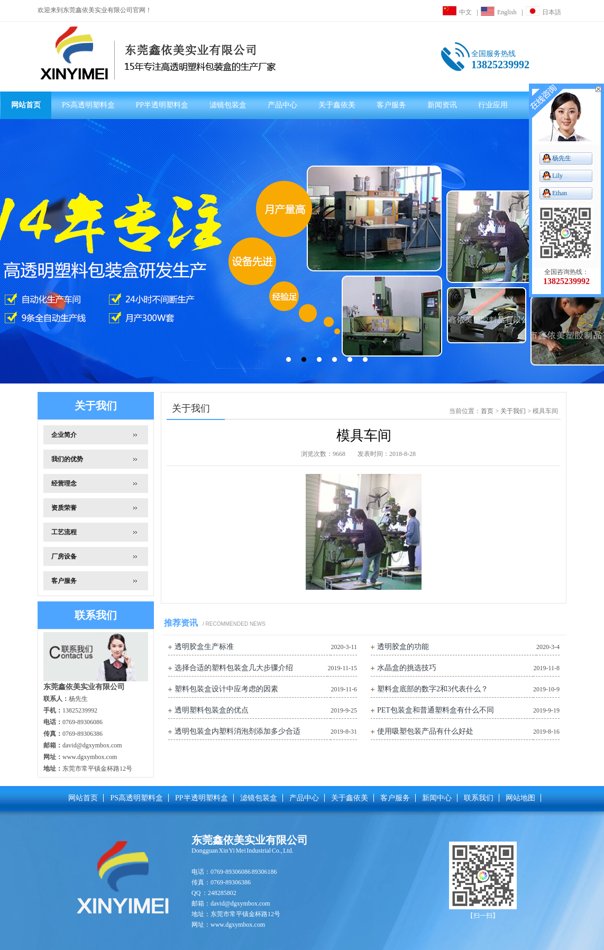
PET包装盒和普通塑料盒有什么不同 (435, 710)
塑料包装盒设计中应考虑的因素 (226, 689)
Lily (557, 175)
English (499, 12)
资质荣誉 (64, 507)
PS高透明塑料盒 (88, 105)
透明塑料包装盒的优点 (212, 710)
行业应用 (493, 105)
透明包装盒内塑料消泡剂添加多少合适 (237, 731)
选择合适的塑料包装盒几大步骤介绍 (234, 668)
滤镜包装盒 (227, 105)
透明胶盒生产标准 (204, 647)
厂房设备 (64, 556)
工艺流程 (64, 532)
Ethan (559, 193)
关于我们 (513, 411)
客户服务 (391, 105)
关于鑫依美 (336, 105)
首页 (487, 411)
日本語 (543, 12)
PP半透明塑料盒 (162, 105)
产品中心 (282, 105)
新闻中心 (437, 798)
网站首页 (26, 105)
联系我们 (478, 798)
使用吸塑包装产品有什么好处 (425, 731)
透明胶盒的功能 (403, 647)
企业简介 (64, 435)
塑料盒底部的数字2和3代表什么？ (432, 689)
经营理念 (64, 483)
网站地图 (520, 798)
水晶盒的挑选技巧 (406, 668)
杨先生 (561, 158)
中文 (457, 12)
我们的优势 (67, 459)
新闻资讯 (442, 105)
